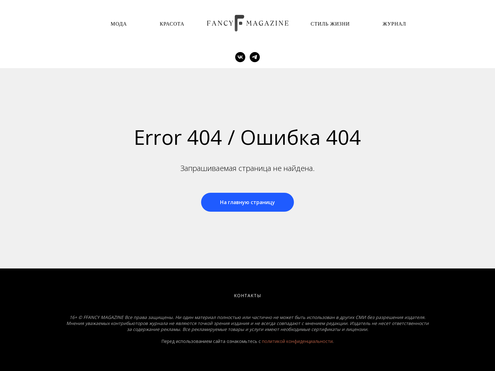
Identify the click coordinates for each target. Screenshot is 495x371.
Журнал (394, 23)
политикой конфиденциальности (297, 341)
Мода (119, 23)
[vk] (240, 57)
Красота (172, 23)
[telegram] (255, 57)
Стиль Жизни (330, 23)
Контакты (247, 295)
